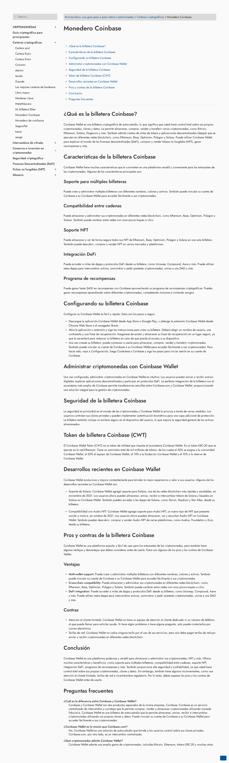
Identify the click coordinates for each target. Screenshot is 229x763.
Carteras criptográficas (27, 42)
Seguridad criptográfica (28, 158)
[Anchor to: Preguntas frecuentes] (117, 690)
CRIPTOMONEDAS (24, 27)
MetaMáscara (23, 104)
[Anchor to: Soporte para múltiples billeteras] (130, 182)
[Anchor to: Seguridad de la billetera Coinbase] (150, 400)
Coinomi (20, 65)
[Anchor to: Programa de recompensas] (119, 278)
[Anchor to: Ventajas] (84, 564)
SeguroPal (21, 126)
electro (19, 70)
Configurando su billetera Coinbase (90, 58)
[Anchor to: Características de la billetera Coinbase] (160, 156)
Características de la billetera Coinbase (92, 52)
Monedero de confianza (29, 120)
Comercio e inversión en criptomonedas (28, 150)
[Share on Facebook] (67, 37)
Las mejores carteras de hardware (35, 87)
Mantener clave (24, 98)
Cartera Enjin (23, 54)
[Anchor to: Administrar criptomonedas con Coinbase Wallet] (182, 366)
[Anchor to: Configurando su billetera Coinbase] (152, 303)
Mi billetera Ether (25, 109)
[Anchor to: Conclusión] (94, 647)
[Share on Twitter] (73, 37)
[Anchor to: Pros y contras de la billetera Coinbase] (159, 535)
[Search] (35, 17)
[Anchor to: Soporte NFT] (92, 230)
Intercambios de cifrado (28, 143)
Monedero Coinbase (27, 115)
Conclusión (75, 93)
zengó (19, 137)
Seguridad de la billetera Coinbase (89, 70)
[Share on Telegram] (97, 37)
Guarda (19, 81)
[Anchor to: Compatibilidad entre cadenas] (125, 206)
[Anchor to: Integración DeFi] (100, 254)
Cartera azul (22, 48)
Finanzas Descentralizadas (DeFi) (34, 164)
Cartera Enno (23, 59)
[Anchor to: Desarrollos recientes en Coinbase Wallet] (165, 469)
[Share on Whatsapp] (91, 37)
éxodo (19, 76)
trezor (18, 132)
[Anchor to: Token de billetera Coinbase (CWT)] (151, 435)
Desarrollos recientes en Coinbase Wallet (93, 81)
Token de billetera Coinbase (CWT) (90, 76)
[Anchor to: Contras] (82, 610)
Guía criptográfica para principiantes (27, 35)
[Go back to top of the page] (223, 758)
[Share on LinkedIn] (79, 37)
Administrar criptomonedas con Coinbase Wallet (98, 64)
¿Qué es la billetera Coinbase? (87, 46)
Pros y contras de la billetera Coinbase (91, 87)
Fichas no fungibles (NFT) (29, 169)
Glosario (18, 175)
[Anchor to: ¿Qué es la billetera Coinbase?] (141, 113)
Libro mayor (22, 93)
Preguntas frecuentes (81, 99)
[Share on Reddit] (85, 37)
